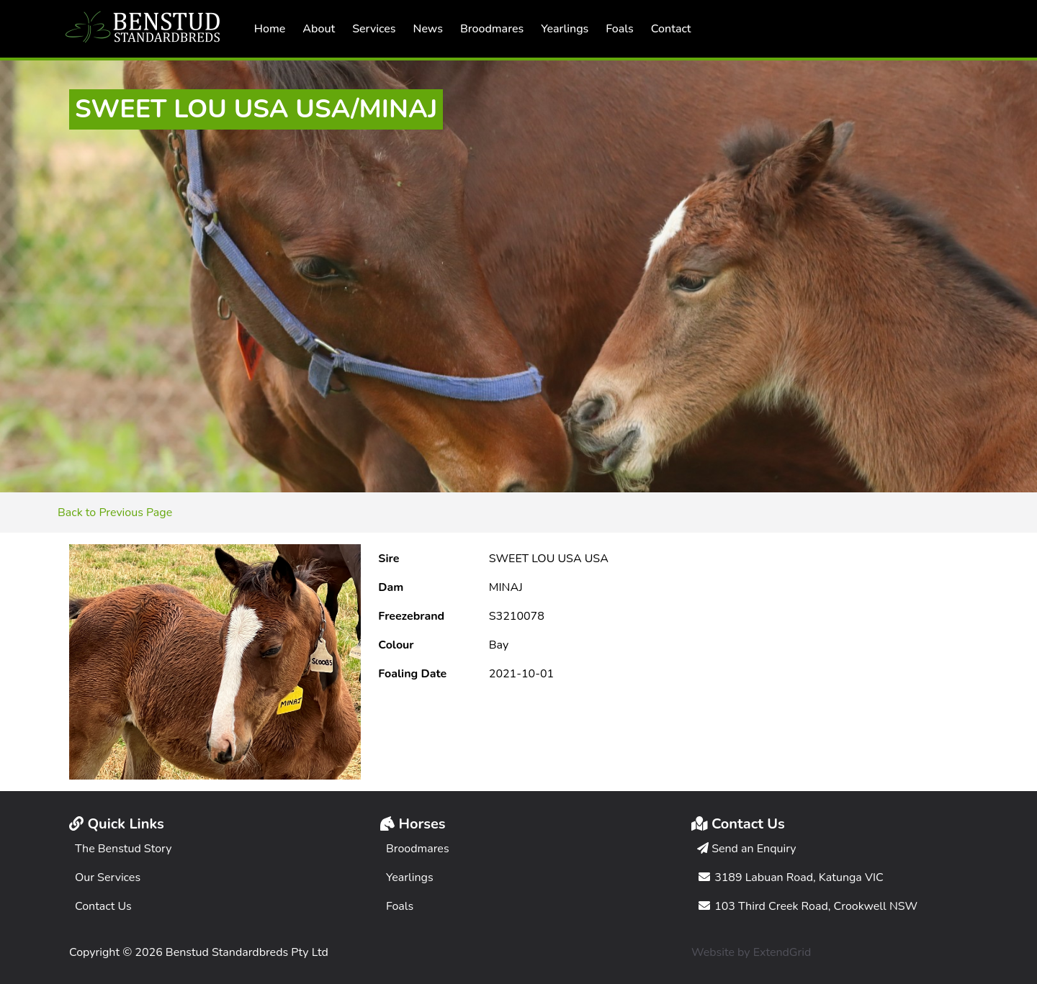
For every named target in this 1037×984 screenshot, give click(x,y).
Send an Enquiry (746, 849)
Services (373, 29)
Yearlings (564, 29)
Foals (619, 29)
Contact (671, 29)
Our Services (107, 877)
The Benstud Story (123, 849)
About (318, 29)
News (428, 29)
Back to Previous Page (115, 512)
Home (270, 29)
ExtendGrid (782, 952)
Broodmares (492, 29)
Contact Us (103, 906)
